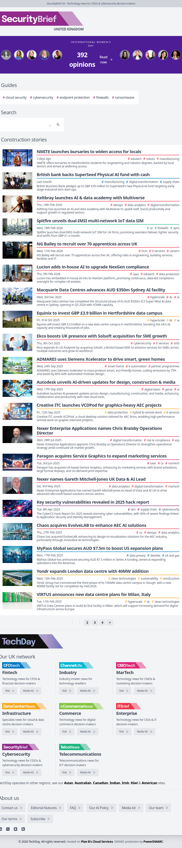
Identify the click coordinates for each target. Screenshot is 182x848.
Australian (83, 783)
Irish (125, 783)
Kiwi (134, 783)
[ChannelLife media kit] (87, 690)
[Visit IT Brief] (123, 731)
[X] (8, 829)
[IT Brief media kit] (144, 731)
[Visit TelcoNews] (66, 772)
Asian (68, 783)
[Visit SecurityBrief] (9, 772)
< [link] (72, 622)
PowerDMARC (153, 841)
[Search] (27, 125)
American (149, 783)
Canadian (100, 783)
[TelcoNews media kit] (87, 772)
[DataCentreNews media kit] (30, 731)
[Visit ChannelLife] (66, 690)
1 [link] (80, 622)
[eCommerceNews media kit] (87, 731)
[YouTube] (15, 829)
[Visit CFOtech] (9, 690)
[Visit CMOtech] (123, 690)
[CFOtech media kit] (30, 690)
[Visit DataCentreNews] (9, 731)
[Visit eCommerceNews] (66, 731)
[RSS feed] (23, 829)
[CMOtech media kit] (144, 690)
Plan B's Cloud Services (97, 841)
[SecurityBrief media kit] (30, 772)
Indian (115, 783)
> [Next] (110, 622)
